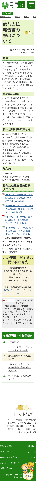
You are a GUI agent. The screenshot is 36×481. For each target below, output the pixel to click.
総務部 (17, 17)
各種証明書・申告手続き (18, 335)
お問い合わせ (6, 468)
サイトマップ (6, 452)
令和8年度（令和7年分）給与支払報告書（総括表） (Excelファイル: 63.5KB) (19, 208)
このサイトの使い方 (10, 463)
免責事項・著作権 (8, 457)
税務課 (26, 17)
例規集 (31, 446)
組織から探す (5, 17)
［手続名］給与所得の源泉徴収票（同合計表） (17, 250)
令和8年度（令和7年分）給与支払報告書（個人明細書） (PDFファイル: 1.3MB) (19, 219)
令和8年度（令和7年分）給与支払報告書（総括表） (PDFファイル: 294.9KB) (19, 197)
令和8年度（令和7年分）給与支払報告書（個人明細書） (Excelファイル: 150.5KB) (19, 230)
